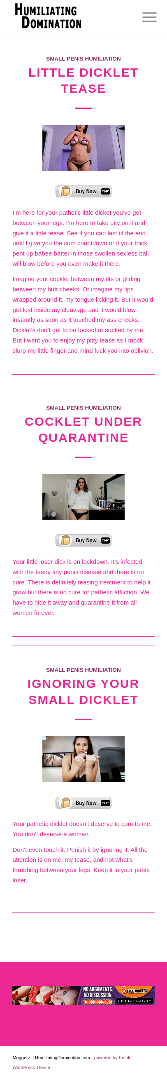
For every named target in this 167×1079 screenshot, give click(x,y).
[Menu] (143, 17)
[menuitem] (143, 17)
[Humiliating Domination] (69, 16)
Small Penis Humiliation (83, 59)
